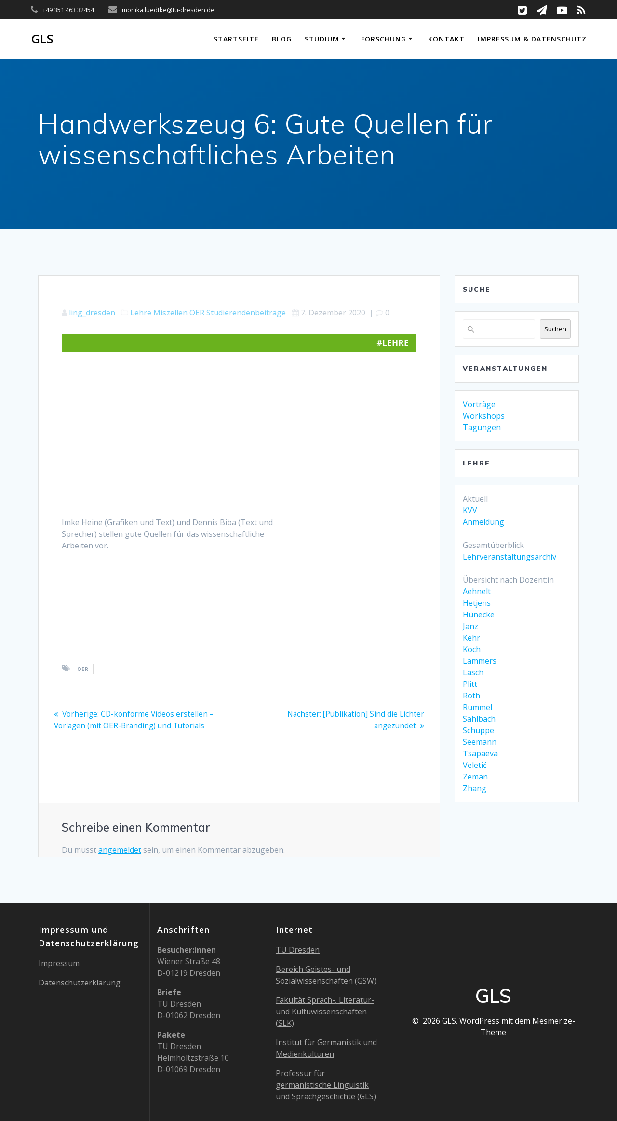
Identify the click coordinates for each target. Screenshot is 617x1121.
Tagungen (482, 427)
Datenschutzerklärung (80, 982)
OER (196, 312)
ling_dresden (92, 312)
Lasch (473, 672)
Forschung (383, 38)
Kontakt (446, 38)
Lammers (479, 661)
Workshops (484, 415)
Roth (471, 695)
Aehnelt (477, 591)
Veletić (475, 765)
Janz (470, 626)
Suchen (555, 329)
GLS (42, 39)
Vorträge (479, 404)
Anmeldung (483, 522)
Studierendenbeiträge (246, 312)
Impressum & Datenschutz (532, 38)
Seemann (479, 742)
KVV (470, 510)
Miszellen (170, 312)
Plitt (470, 684)
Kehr (471, 637)
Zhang (474, 788)
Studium (322, 38)
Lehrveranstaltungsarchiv (509, 556)
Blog (282, 38)
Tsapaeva (480, 753)
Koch (472, 649)
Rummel (477, 707)
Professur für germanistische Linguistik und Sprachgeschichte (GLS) (326, 1085)
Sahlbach (479, 718)
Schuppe (478, 730)
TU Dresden (298, 949)
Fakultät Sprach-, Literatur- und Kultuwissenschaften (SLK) (325, 1011)
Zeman (475, 776)
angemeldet (119, 850)
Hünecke (479, 614)
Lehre (140, 312)
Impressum (59, 963)
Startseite (236, 38)
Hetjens (477, 603)
